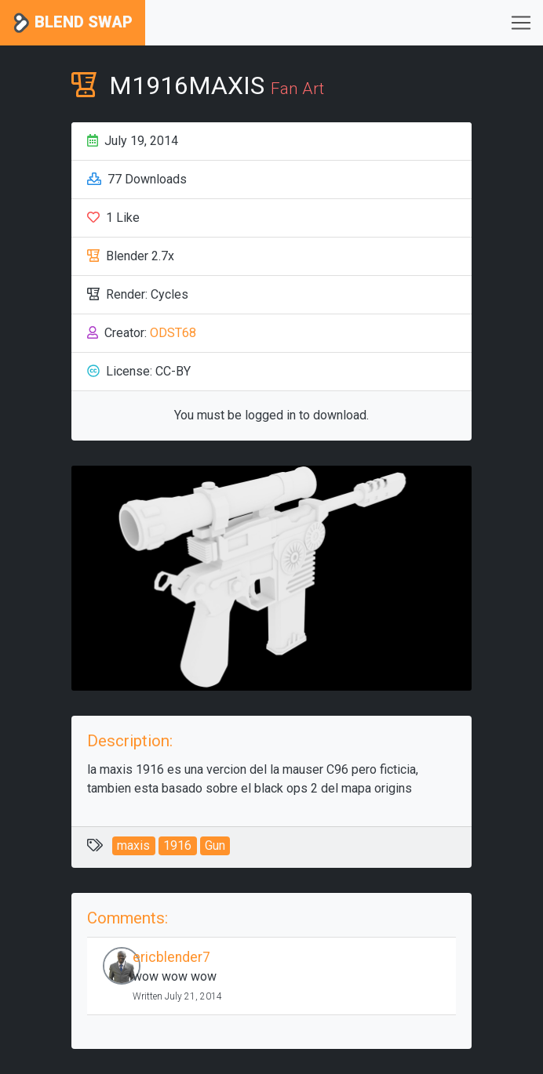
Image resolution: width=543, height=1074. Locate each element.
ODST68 (173, 332)
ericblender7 (171, 957)
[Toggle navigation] (521, 22)
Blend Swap (73, 23)
